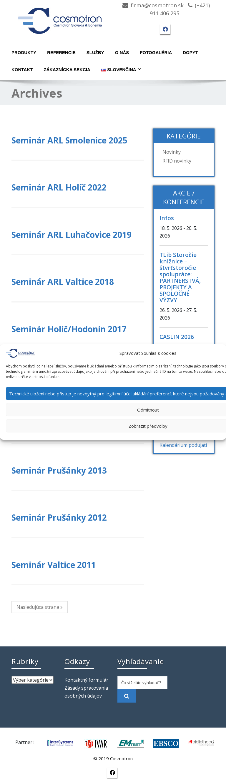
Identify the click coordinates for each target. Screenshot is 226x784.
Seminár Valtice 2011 (53, 564)
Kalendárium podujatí (183, 445)
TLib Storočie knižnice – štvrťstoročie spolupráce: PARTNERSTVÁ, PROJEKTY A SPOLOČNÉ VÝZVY (180, 277)
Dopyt (190, 52)
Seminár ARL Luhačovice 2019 (71, 234)
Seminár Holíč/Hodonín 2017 (69, 329)
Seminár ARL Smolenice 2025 (69, 140)
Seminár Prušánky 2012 (59, 517)
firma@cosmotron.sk (157, 5)
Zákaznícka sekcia (67, 69)
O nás (122, 52)
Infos (166, 218)
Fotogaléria (156, 52)
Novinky (171, 152)
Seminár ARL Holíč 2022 (59, 187)
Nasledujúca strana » (39, 607)
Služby (95, 52)
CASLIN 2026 (176, 337)
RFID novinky (176, 161)
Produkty (23, 52)
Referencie (61, 52)
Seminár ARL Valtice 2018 (62, 281)
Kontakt (22, 69)
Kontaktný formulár (86, 680)
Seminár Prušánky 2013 (59, 470)
